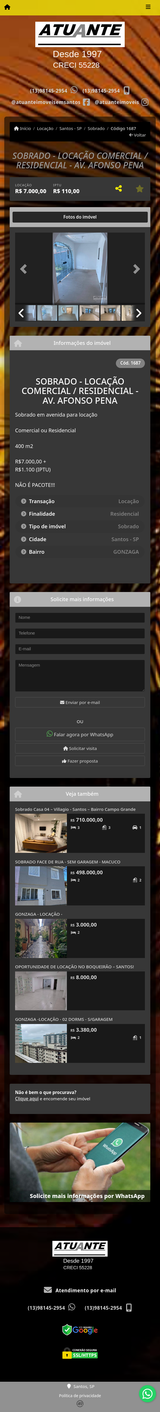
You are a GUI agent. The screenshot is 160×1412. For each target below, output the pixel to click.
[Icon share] (51, 102)
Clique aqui (27, 1098)
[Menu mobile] (7, 7)
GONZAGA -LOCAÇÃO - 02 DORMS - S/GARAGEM (64, 1019)
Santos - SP (71, 128)
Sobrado (96, 128)
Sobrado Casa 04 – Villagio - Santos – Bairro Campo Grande (75, 809)
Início (22, 128)
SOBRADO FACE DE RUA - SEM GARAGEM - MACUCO (67, 862)
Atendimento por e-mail (80, 1290)
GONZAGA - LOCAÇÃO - (38, 914)
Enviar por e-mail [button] (80, 702)
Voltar (137, 135)
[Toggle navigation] (148, 7)
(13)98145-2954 (48, 90)
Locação (45, 128)
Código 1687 (123, 128)
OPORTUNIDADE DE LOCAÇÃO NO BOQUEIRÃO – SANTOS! (74, 966)
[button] (24, 269)
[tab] (33, 217)
